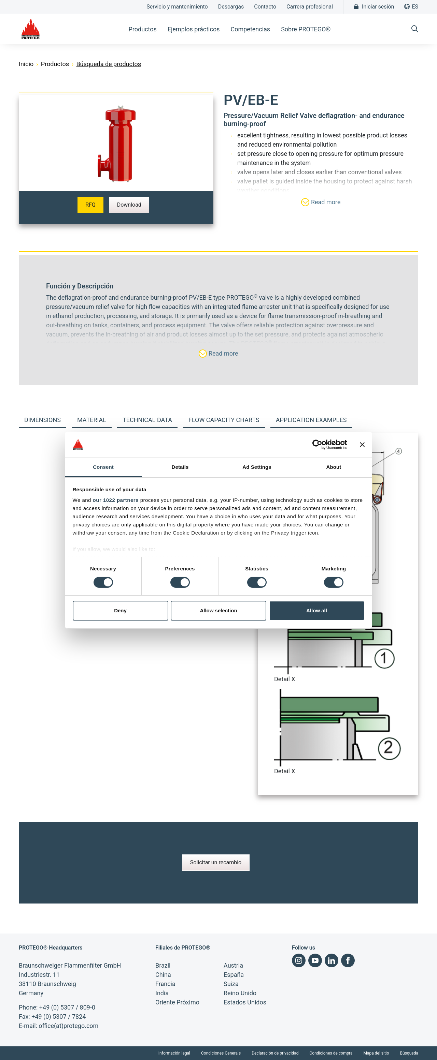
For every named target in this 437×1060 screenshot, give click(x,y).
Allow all (316, 610)
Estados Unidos (245, 1002)
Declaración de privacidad (275, 1053)
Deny (120, 610)
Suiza (231, 983)
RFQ (90, 204)
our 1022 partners (116, 500)
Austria (233, 965)
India (162, 993)
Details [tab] (180, 467)
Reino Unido (240, 993)
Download (129, 204)
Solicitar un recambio (216, 862)
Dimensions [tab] (42, 419)
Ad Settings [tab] (256, 467)
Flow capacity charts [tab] (223, 419)
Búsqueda (409, 1053)
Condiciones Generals (221, 1053)
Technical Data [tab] (147, 419)
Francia (165, 983)
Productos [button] (142, 29)
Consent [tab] (103, 467)
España (234, 974)
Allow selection (218, 610)
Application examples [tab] (311, 419)
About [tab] (333, 467)
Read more (320, 202)
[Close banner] (362, 444)
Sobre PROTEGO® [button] (305, 29)
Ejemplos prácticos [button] (194, 29)
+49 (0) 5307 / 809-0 (67, 1007)
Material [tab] (91, 419)
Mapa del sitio (376, 1053)
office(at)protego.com (68, 1025)
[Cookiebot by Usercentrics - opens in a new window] (317, 444)
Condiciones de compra (331, 1053)
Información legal (174, 1053)
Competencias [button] (250, 29)
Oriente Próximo (177, 1002)
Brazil (162, 965)
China (163, 974)
